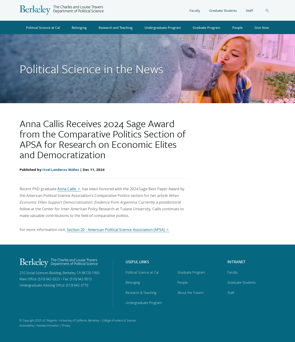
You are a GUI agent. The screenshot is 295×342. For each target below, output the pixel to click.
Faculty (194, 10)
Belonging (79, 27)
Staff (249, 10)
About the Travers (190, 292)
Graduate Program (206, 27)
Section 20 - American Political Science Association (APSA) (118, 229)
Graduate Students (223, 10)
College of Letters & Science (119, 320)
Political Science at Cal (43, 27)
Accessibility (27, 325)
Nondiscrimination (47, 325)
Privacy (66, 325)
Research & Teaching (141, 292)
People (237, 27)
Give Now (261, 27)
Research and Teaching (116, 27)
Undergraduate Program (163, 27)
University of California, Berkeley (79, 320)
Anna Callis (69, 188)
